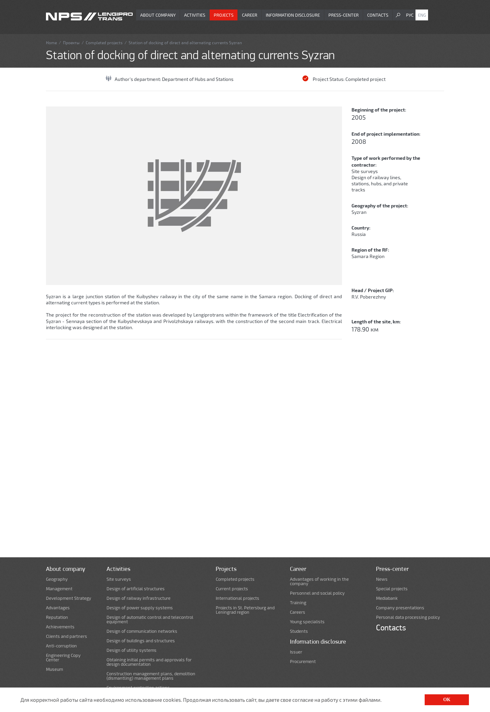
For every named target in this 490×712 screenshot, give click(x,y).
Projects (223, 15)
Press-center (343, 15)
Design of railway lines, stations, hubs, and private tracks (380, 183)
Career (249, 15)
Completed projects (104, 42)
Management (59, 589)
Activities (194, 15)
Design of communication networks (142, 631)
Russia (359, 234)
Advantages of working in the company (319, 581)
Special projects (392, 589)
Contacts (377, 15)
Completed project (365, 79)
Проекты (71, 42)
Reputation (57, 617)
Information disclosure (293, 15)
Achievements (60, 627)
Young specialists (307, 622)
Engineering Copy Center (63, 657)
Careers (297, 612)
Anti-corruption (61, 646)
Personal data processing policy (408, 617)
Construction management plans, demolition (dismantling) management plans (151, 676)
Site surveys (365, 171)
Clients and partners (66, 636)
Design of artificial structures (136, 589)
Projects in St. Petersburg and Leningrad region (245, 610)
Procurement (303, 661)
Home (51, 42)
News (382, 579)
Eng (422, 15)
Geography (57, 579)
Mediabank (387, 598)
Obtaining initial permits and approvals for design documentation (149, 662)
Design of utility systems (132, 650)
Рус (409, 15)
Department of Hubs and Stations (197, 79)
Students (299, 631)
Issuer (296, 652)
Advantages (58, 608)
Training (298, 602)
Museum (54, 669)
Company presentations (400, 608)
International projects (237, 598)
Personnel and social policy (317, 593)
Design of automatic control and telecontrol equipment (150, 619)
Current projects (232, 589)
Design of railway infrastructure (138, 598)
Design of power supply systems (140, 608)
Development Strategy (68, 598)
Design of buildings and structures (141, 641)
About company (158, 15)
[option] (194, 195)
